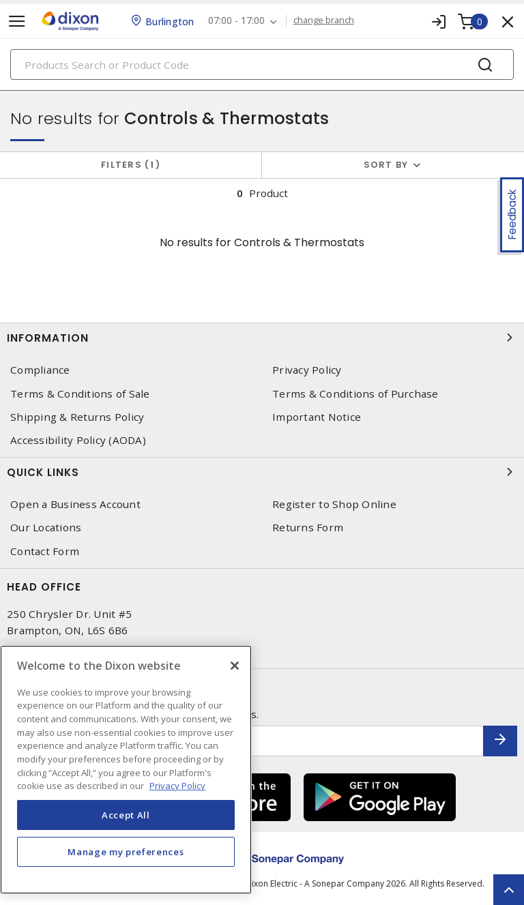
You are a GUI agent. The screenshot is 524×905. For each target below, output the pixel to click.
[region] (126, 769)
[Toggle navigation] (17, 21)
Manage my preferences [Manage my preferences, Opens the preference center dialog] (126, 852)
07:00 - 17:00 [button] (236, 21)
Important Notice (316, 417)
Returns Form (307, 527)
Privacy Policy (307, 370)
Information (262, 337)
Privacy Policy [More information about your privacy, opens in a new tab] (177, 786)
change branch (323, 20)
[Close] (235, 666)
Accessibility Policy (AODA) (78, 440)
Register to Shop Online (334, 504)
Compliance (40, 370)
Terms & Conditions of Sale (80, 393)
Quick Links (262, 471)
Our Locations (45, 527)
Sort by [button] (386, 164)
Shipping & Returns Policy (77, 417)
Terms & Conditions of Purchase (355, 393)
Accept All (126, 815)
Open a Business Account (75, 504)
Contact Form (44, 551)
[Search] (262, 64)
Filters (130, 164)
